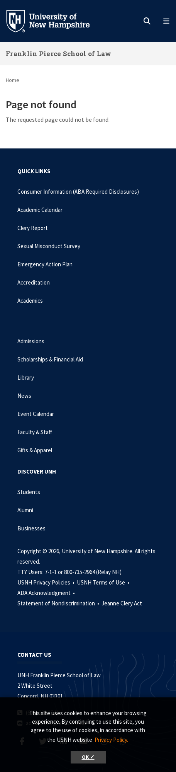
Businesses (31, 528)
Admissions (30, 341)
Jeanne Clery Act (122, 603)
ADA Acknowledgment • (46, 592)
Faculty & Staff (34, 432)
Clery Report (32, 228)
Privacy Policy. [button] (111, 739)
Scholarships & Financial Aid (50, 359)
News (24, 395)
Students (28, 492)
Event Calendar (35, 414)
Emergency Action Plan (45, 264)
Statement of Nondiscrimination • (58, 603)
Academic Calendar (40, 209)
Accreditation (33, 282)
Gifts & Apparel (34, 450)
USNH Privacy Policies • (46, 582)
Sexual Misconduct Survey (48, 246)
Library (25, 377)
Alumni (25, 510)
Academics (30, 300)
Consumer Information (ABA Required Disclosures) (78, 191)
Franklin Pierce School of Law (59, 53)
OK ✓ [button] (88, 757)
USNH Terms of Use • (103, 582)
